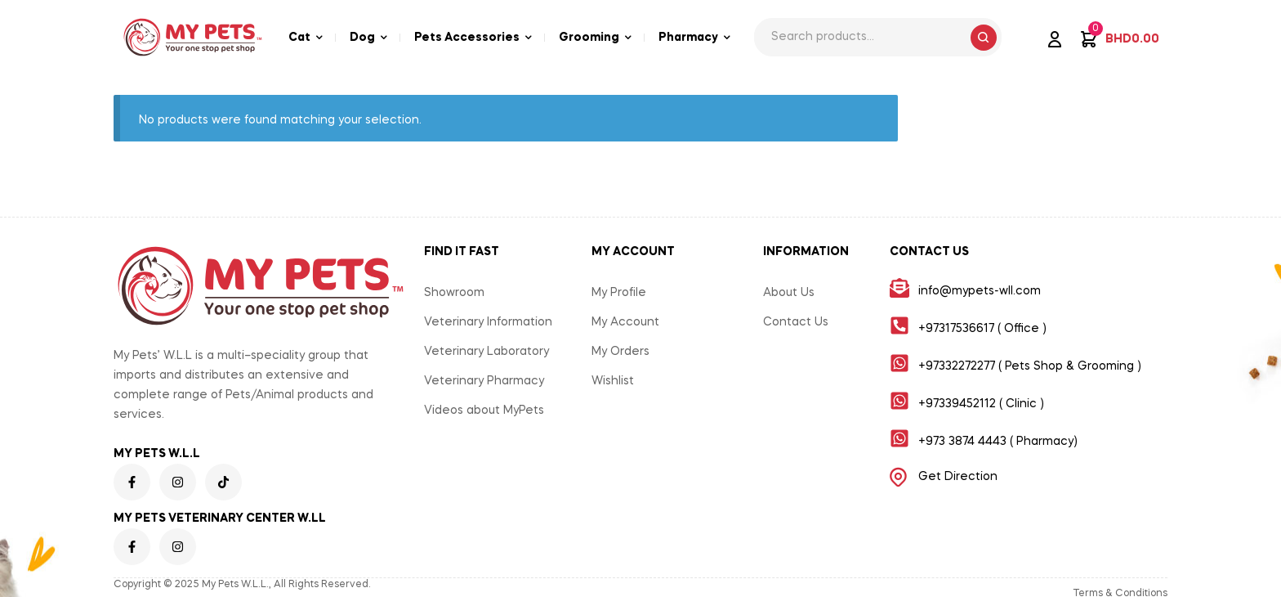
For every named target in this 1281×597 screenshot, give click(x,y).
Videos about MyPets (484, 410)
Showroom (454, 292)
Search (984, 38)
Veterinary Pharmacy (484, 381)
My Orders (620, 351)
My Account (625, 322)
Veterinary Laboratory (486, 351)
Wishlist (612, 381)
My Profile (618, 292)
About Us (789, 292)
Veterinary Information (488, 322)
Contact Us (795, 322)
